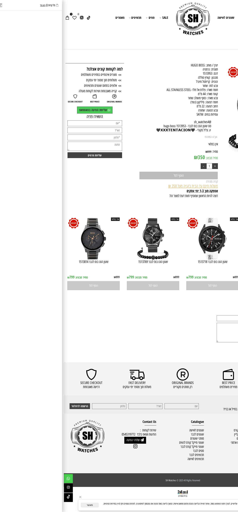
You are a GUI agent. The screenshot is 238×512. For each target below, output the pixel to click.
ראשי (224, 17)
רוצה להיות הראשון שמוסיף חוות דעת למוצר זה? (130, 196)
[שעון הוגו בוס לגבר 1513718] (149, 259)
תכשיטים (72, 17)
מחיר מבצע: (147, 158)
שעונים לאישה (162, 17)
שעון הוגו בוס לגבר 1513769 (89, 262)
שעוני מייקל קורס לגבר (128, 447)
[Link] (24, 17)
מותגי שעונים (205, 17)
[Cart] (3, 17)
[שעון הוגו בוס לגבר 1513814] (30, 259)
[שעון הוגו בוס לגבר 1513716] (208, 259)
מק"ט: (150, 137)
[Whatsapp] (4, 479)
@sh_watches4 (138, 122)
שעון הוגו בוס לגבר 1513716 (208, 262)
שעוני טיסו (182, 447)
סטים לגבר (182, 459)
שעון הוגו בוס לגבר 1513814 (30, 262)
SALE (100, 17)
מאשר (26, 505)
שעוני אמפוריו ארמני (177, 442)
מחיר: (151, 152)
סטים (87, 17)
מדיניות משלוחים (226, 434)
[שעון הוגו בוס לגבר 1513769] (89, 259)
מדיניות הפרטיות (215, 506)
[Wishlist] (11, 17)
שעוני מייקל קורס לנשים (127, 442)
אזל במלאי (228, 68)
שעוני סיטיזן (181, 451)
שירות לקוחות (227, 26)
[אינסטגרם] (18, 17)
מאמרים (56, 17)
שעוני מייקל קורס (179, 430)
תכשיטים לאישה (132, 459)
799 (186, 277)
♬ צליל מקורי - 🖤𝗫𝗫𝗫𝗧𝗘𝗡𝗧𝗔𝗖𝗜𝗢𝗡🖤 (119, 130)
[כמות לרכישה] (145, 166)
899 (146, 151)
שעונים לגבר (184, 17)
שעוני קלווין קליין (179, 434)
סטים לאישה (181, 455)
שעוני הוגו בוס (180, 438)
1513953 (144, 137)
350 (137, 157)
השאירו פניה (31, 116)
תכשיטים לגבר (132, 455)
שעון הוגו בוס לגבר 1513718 (149, 262)
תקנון (232, 438)
